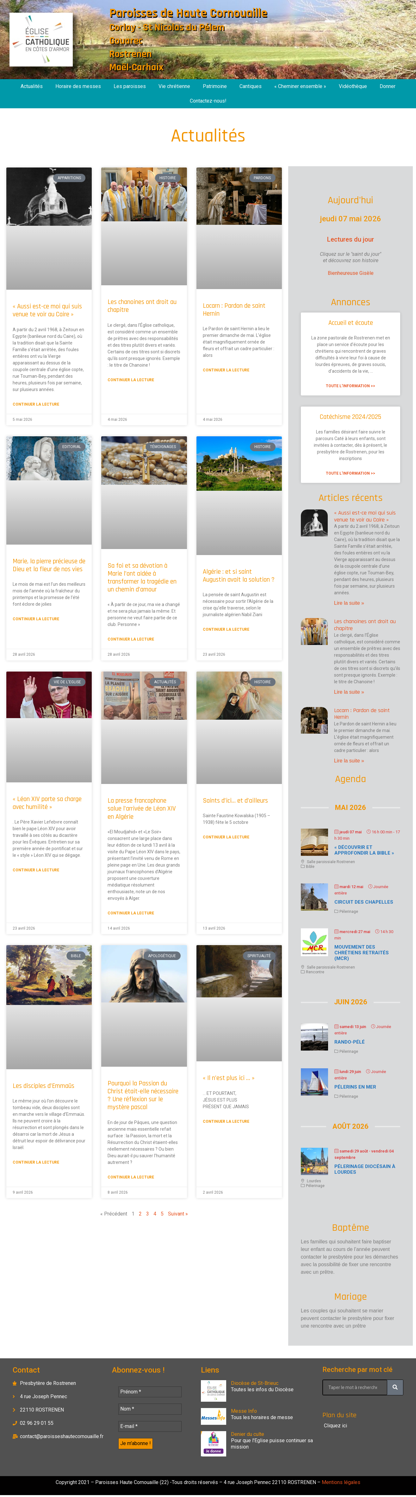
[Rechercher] (395, 1387)
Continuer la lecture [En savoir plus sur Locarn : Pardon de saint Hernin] (226, 370)
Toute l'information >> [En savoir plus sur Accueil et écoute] (350, 386)
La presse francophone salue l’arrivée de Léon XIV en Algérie (142, 808)
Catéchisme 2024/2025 (350, 417)
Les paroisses (130, 86)
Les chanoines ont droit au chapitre (142, 306)
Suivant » (178, 1214)
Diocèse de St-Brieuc (254, 1383)
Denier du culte (247, 1434)
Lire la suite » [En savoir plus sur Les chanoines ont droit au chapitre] (349, 692)
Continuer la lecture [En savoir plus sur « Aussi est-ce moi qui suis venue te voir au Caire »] (36, 404)
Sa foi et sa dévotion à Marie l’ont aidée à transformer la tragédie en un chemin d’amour (142, 577)
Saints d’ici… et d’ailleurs (235, 800)
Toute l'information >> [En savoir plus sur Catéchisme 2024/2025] (350, 473)
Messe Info (244, 1411)
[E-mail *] (150, 1427)
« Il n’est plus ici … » (229, 1078)
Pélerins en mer (355, 1087)
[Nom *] (150, 1410)
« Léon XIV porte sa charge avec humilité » (47, 803)
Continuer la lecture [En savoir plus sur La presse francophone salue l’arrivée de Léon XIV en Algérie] (131, 913)
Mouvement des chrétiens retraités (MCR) (361, 952)
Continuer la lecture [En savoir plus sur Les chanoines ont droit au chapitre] (131, 380)
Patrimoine (215, 86)
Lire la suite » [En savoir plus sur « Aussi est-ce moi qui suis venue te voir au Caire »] (349, 603)
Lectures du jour (350, 239)
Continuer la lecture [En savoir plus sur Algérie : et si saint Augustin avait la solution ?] (226, 629)
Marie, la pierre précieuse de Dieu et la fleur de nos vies (49, 565)
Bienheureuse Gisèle (351, 273)
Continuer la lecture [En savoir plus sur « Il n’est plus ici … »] (226, 1121)
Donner (387, 86)
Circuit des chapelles (363, 902)
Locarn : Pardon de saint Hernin (234, 309)
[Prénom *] (150, 1392)
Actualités (32, 86)
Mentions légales (340, 1484)
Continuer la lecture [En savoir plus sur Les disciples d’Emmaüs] (36, 1162)
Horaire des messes (78, 86)
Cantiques (250, 86)
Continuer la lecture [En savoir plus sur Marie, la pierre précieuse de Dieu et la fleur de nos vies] (36, 619)
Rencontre (315, 972)
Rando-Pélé (349, 1042)
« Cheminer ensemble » (300, 86)
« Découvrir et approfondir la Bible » (364, 850)
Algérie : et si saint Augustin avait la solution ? (239, 575)
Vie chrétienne (174, 86)
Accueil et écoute (350, 323)
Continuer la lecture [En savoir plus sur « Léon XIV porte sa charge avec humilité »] (36, 870)
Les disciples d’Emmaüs (43, 1086)
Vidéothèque (353, 86)
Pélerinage (348, 911)
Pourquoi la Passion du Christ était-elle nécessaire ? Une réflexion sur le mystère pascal (143, 1095)
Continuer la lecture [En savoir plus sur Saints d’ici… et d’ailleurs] (226, 837)
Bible (310, 866)
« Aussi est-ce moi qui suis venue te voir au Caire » (47, 310)
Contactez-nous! (208, 101)
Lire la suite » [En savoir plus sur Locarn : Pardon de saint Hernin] (349, 760)
